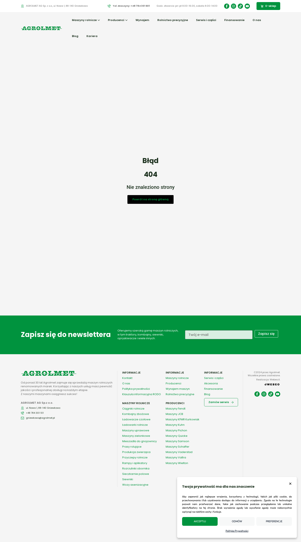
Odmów (237, 521)
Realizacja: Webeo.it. (268, 379)
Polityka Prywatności (237, 530)
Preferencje (274, 521)
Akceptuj (200, 521)
